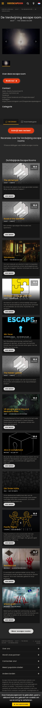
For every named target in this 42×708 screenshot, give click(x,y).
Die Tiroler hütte (11, 488)
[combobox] (33, 3)
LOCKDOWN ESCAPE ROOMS (18, 414)
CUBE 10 (12, 221)
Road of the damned (14, 219)
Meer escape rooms (21, 631)
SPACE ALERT (10, 604)
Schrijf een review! (21, 130)
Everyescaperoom (7, 9)
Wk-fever (8, 334)
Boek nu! (10, 81)
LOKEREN (6, 529)
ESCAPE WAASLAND (23, 337)
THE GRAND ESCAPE (24, 21)
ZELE (5, 491)
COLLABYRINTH (16, 529)
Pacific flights (10, 527)
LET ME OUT (14, 452)
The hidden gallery (13, 373)
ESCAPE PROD (16, 607)
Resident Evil (10, 565)
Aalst (17, 9)
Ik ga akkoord (21, 704)
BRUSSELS (7, 568)
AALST (12, 21)
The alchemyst (11, 180)
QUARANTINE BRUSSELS (19, 568)
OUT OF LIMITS (13, 491)
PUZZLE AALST (14, 298)
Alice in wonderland (13, 450)
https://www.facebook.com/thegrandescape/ (18, 97)
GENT (5, 414)
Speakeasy (9, 257)
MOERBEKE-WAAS (9, 337)
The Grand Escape (26, 9)
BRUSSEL (6, 452)
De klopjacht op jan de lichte (17, 296)
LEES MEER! (9, 235)
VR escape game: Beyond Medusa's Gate (16, 410)
